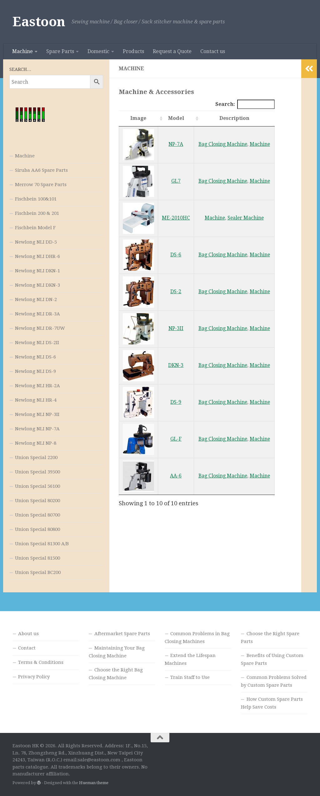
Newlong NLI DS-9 (35, 371)
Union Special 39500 (37, 472)
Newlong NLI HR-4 (36, 400)
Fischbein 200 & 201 (37, 213)
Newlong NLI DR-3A (37, 314)
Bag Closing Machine (222, 144)
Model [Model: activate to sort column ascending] (176, 118)
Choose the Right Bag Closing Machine (116, 673)
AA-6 (176, 476)
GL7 (176, 181)
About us (28, 633)
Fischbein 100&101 (36, 199)
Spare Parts (60, 51)
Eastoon (38, 21)
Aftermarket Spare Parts (122, 633)
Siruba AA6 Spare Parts (41, 170)
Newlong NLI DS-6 (35, 357)
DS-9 (175, 402)
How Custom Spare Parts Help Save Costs (272, 703)
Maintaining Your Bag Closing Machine (117, 652)
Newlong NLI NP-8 (35, 443)
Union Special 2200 (36, 457)
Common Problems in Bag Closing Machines (197, 637)
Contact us (212, 51)
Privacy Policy (34, 677)
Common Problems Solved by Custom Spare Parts (274, 681)
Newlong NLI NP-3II (37, 414)
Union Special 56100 (37, 486)
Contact (27, 648)
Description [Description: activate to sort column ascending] (234, 118)
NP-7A (175, 144)
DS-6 (175, 255)
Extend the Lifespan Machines (190, 659)
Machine (22, 51)
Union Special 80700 (37, 515)
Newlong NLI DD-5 (36, 242)
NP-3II (175, 328)
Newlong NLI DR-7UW (40, 328)
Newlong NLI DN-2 (36, 299)
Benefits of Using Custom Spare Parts (272, 659)
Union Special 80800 (37, 529)
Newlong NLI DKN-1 (37, 271)
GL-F (176, 439)
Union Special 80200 (37, 500)
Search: (245, 104)
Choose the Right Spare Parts (270, 637)
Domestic (98, 51)
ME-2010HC (176, 218)
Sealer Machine (246, 218)
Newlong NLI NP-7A (37, 429)
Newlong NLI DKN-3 (37, 285)
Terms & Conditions (40, 662)
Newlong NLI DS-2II (37, 342)
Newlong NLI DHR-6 (37, 256)
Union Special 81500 (37, 558)
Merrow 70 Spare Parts (41, 184)
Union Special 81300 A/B (42, 543)
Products (133, 51)
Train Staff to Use (190, 677)
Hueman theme (93, 782)
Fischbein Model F (35, 227)
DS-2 (175, 291)
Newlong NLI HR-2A (37, 385)
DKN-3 (175, 365)
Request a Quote (172, 51)
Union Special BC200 (38, 572)
